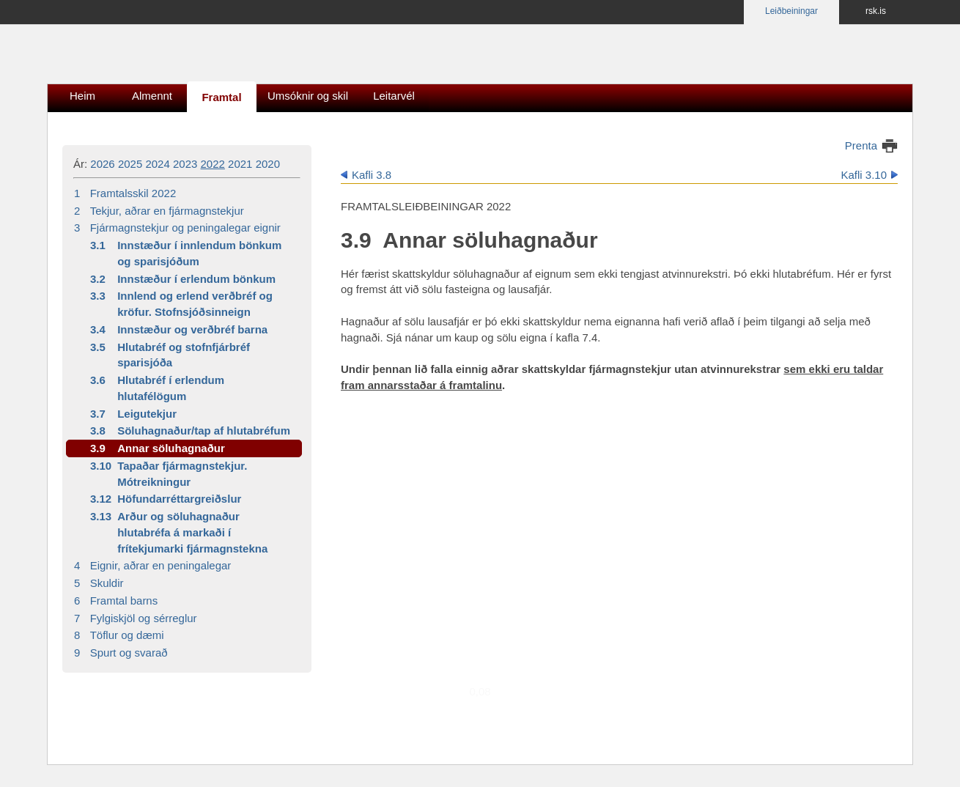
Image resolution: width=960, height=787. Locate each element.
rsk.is (875, 11)
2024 (157, 164)
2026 (102, 164)
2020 (268, 164)
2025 (130, 164)
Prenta (861, 145)
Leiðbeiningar (791, 11)
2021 (240, 164)
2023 (185, 164)
